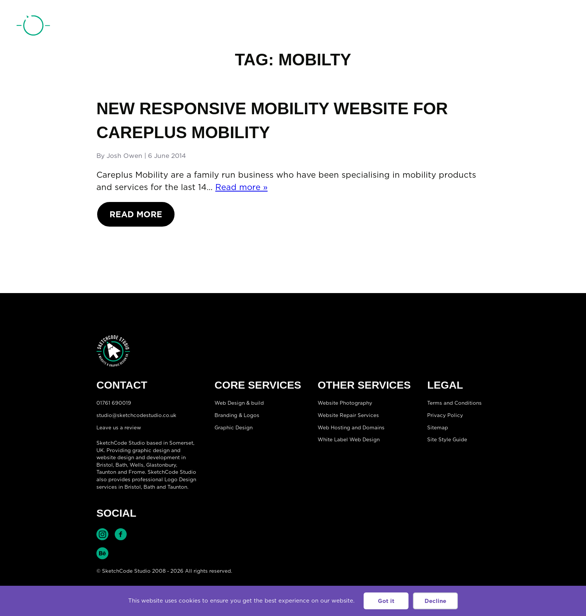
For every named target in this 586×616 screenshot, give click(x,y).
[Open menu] (562, 26)
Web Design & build (239, 402)
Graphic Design (234, 427)
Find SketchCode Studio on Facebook (121, 534)
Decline (435, 601)
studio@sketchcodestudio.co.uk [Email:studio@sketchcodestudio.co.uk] (136, 415)
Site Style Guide (447, 439)
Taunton (106, 472)
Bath (121, 464)
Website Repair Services (348, 415)
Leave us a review (118, 427)
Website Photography (345, 402)
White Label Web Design (349, 439)
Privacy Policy (445, 415)
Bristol (132, 486)
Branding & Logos (237, 415)
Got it (386, 601)
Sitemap (437, 427)
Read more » (241, 187)
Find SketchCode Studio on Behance (102, 553)
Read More (136, 214)
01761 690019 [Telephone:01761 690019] (527, 27)
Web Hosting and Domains (351, 427)
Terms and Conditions (454, 402)
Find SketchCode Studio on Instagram (102, 534)
